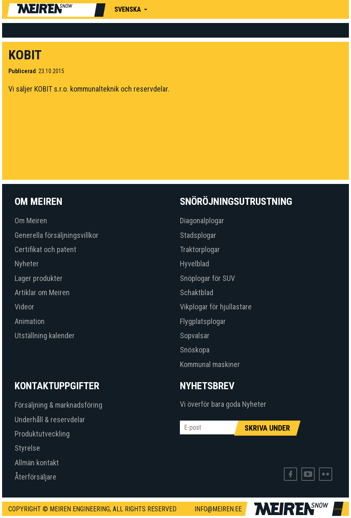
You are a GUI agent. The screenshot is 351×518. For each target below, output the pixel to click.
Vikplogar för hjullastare (216, 306)
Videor (24, 306)
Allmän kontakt (37, 462)
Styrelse (27, 448)
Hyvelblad (194, 263)
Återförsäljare (35, 476)
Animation (30, 321)
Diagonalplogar (202, 220)
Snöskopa (195, 349)
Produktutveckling (42, 433)
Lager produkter (39, 278)
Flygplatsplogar (203, 321)
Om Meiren (31, 220)
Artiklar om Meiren (42, 292)
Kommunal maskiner (210, 364)
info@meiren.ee (218, 509)
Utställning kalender (45, 335)
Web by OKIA (338, 509)
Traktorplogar (200, 249)
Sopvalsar (195, 335)
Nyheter (27, 263)
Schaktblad (196, 292)
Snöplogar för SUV (207, 278)
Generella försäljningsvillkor (56, 235)
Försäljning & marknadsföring (58, 405)
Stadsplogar (198, 235)
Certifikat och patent (45, 249)
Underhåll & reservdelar (50, 419)
